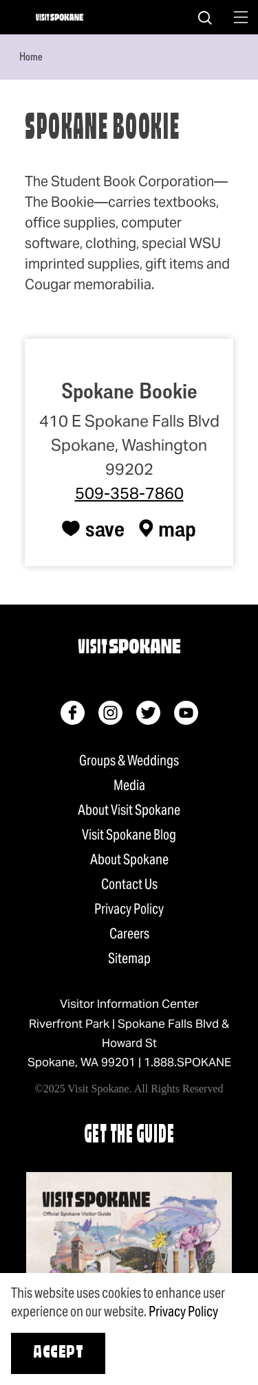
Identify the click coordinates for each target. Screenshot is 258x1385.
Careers (129, 934)
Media (129, 785)
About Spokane (129, 859)
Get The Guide (129, 1136)
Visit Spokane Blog (129, 835)
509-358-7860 (129, 493)
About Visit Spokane (129, 810)
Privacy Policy (129, 909)
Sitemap (129, 958)
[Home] (59, 17)
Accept (58, 1353)
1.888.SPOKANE (187, 1062)
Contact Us (129, 884)
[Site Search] (205, 17)
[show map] (168, 528)
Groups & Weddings (129, 760)
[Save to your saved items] (93, 528)
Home (31, 56)
